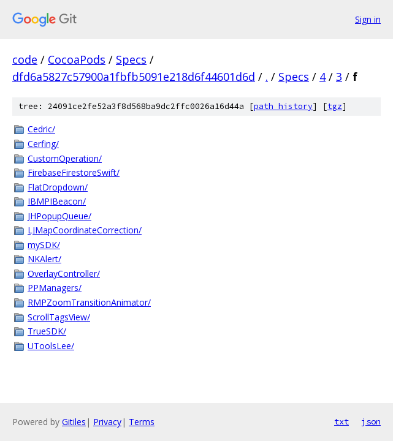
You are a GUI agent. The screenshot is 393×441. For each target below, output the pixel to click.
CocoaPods (76, 59)
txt (341, 421)
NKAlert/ (44, 259)
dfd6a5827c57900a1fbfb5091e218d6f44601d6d (133, 76)
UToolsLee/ (51, 346)
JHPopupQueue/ (59, 216)
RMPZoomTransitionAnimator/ (89, 302)
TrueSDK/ (47, 331)
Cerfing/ (43, 143)
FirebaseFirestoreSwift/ (74, 172)
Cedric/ (41, 129)
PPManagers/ (55, 287)
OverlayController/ (64, 273)
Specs (131, 59)
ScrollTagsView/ (59, 317)
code (24, 59)
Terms (142, 422)
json (371, 421)
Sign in (368, 19)
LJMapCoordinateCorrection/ (85, 230)
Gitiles (74, 422)
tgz (334, 106)
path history (283, 106)
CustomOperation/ (65, 158)
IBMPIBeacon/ (57, 201)
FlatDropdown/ (58, 187)
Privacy (107, 422)
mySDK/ (44, 245)
